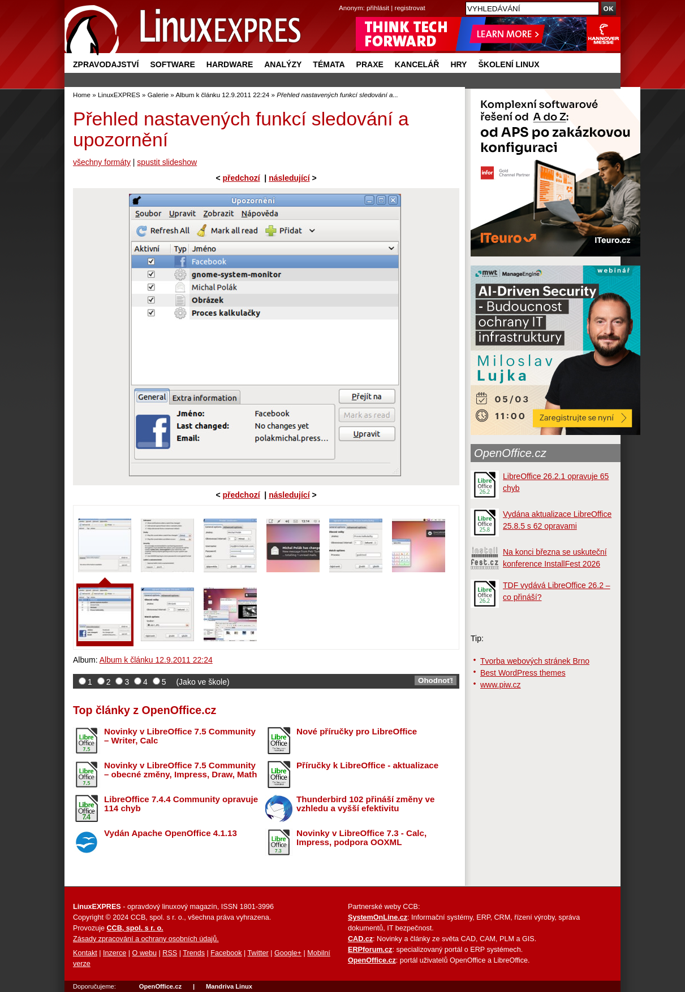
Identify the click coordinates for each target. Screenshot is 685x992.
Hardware (229, 64)
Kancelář (417, 64)
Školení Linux (508, 64)
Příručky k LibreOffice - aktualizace (367, 765)
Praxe (370, 64)
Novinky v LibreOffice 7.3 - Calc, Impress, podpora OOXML (361, 837)
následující (289, 177)
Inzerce (114, 953)
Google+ (287, 953)
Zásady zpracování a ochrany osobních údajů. (146, 939)
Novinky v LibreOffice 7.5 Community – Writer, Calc (180, 736)
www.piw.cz (500, 684)
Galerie (158, 94)
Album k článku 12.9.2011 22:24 (222, 94)
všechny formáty (102, 162)
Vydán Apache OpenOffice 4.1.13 (170, 833)
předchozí (241, 177)
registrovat (410, 7)
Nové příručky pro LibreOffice (356, 731)
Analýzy (282, 64)
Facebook (226, 953)
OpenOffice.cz (510, 453)
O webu (144, 953)
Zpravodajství (106, 64)
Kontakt (85, 953)
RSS (169, 953)
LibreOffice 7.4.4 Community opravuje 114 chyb (181, 803)
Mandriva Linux (229, 986)
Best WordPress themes (523, 672)
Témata (328, 64)
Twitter (258, 953)
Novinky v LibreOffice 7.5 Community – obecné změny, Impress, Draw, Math (180, 770)
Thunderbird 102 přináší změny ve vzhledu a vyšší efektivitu (365, 803)
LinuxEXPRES (119, 94)
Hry (458, 64)
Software (172, 64)
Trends (194, 953)
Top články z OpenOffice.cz (144, 710)
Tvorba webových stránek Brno (534, 660)
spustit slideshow (167, 162)
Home (82, 94)
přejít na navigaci (342, 0)
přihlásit (378, 7)
